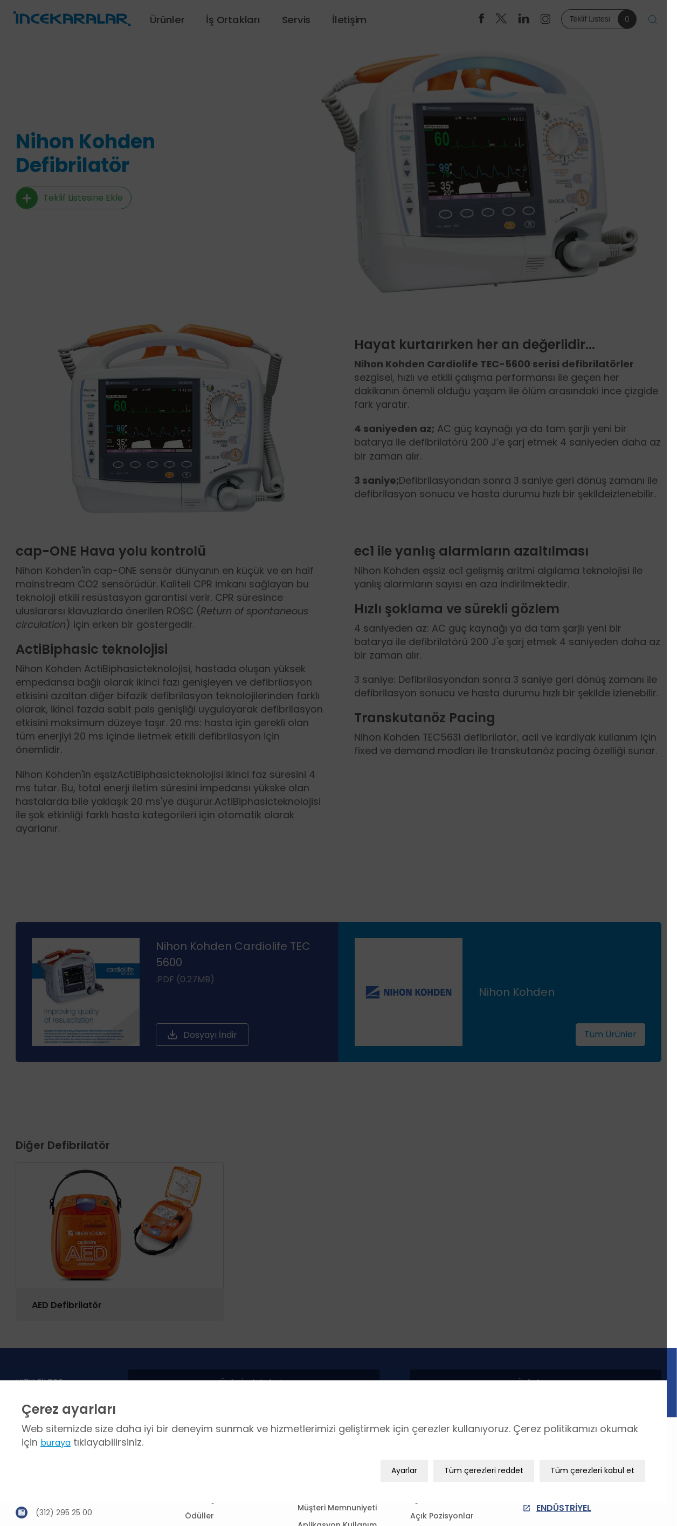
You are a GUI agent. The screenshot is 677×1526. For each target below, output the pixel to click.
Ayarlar (414, 1488)
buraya (55, 1461)
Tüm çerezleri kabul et (603, 1488)
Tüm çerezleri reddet (494, 1488)
